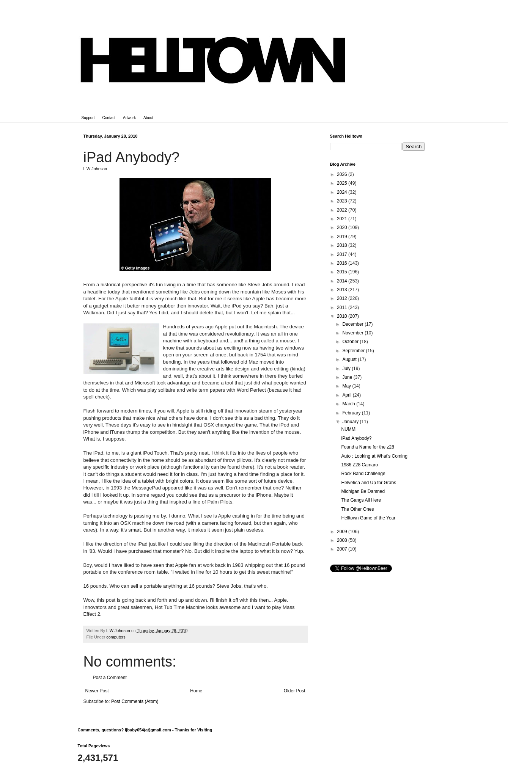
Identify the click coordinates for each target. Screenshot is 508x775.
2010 (342, 316)
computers (115, 637)
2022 (342, 210)
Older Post (294, 690)
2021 (342, 218)
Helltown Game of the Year (368, 518)
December (353, 324)
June (347, 377)
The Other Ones (357, 509)
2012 (342, 298)
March (349, 403)
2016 (342, 263)
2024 (342, 192)
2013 (342, 289)
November (353, 333)
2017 (342, 254)
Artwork (129, 118)
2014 (342, 281)
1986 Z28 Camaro (359, 465)
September (354, 350)
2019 (342, 236)
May (347, 386)
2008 (342, 540)
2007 (342, 549)
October (351, 341)
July (347, 368)
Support (88, 118)
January (351, 421)
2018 (342, 245)
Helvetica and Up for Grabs (368, 482)
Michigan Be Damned (363, 491)
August (350, 359)
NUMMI (349, 429)
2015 (342, 272)
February (352, 413)
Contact (108, 118)
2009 (342, 531)
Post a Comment (110, 677)
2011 (342, 307)
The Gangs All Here (361, 500)
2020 (342, 227)
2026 (342, 174)
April (347, 395)
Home (196, 690)
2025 (342, 183)
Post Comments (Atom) (135, 701)
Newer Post (97, 690)
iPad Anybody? (356, 438)
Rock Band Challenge (363, 473)
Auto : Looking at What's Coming (374, 456)
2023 (342, 201)
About (148, 118)
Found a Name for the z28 (367, 447)
